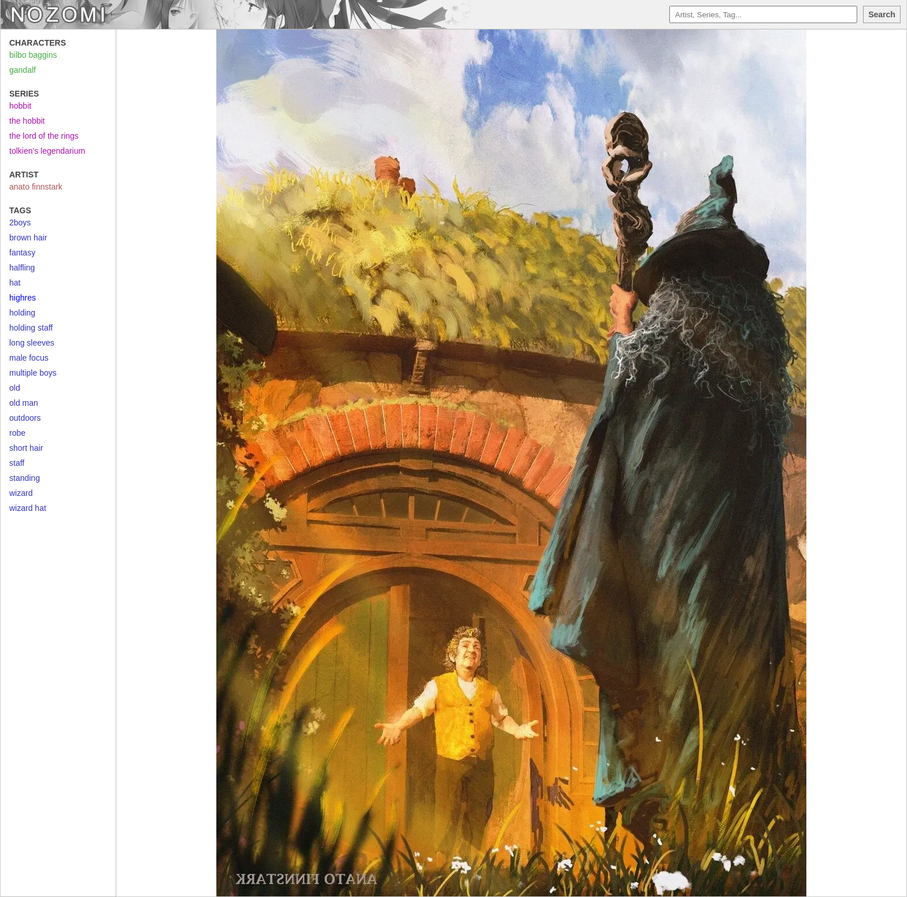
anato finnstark (35, 186)
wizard (20, 493)
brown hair (28, 237)
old (14, 387)
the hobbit (27, 120)
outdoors (24, 417)
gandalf (22, 70)
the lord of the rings (44, 135)
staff (16, 463)
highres (22, 297)
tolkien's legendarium (47, 150)
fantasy (22, 252)
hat (14, 282)
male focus (29, 357)
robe (17, 433)
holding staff (31, 327)
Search (881, 14)
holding (22, 312)
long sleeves (31, 342)
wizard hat (27, 508)
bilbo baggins (33, 55)
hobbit (20, 105)
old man (23, 402)
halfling (22, 267)
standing (24, 478)
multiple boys (33, 372)
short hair (26, 448)
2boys (20, 222)
